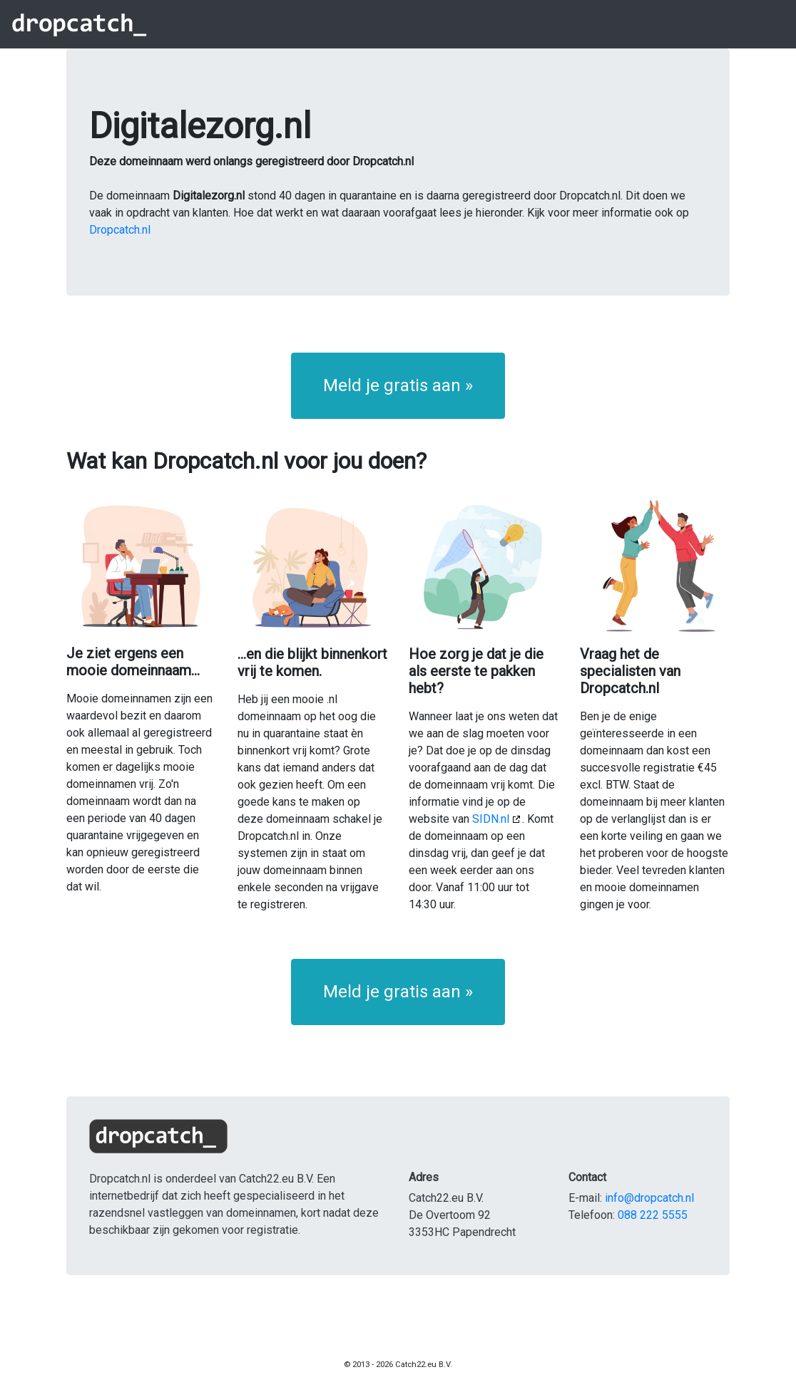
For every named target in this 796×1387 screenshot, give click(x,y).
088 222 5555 (653, 1215)
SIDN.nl (490, 819)
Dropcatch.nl (119, 230)
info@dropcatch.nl (649, 1198)
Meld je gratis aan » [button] (398, 385)
